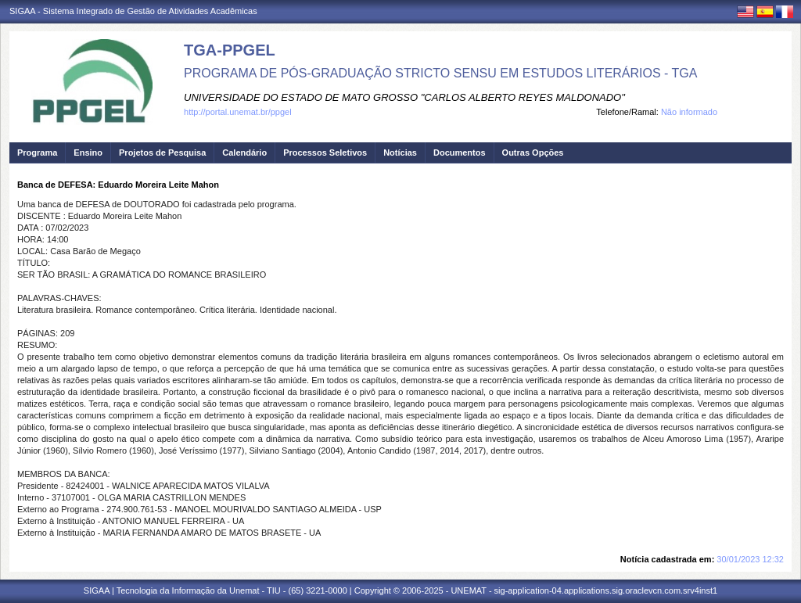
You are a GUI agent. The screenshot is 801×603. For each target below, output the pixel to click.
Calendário (244, 152)
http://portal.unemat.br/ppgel (238, 112)
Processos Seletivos (325, 152)
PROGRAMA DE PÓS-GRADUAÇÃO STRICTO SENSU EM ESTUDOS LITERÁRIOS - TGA (440, 73)
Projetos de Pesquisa (162, 152)
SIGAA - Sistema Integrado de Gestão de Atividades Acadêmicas (133, 11)
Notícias (400, 152)
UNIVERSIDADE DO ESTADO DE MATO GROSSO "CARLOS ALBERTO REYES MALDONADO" (404, 97)
